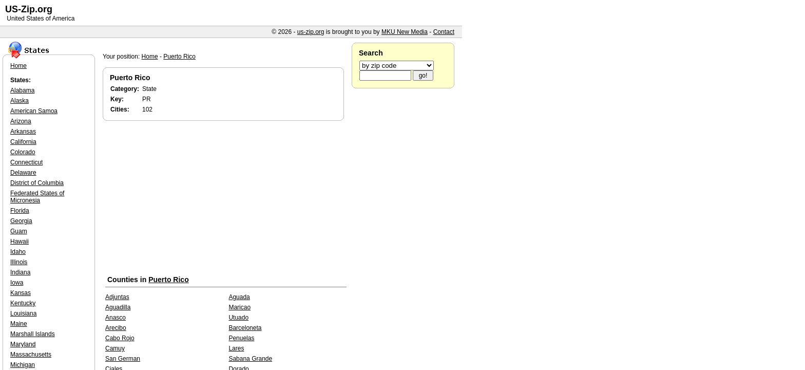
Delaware (23, 172)
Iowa (16, 282)
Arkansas (23, 131)
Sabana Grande (250, 358)
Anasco (115, 317)
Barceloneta (244, 327)
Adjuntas (117, 297)
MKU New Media (404, 31)
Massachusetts (30, 354)
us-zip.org (310, 31)
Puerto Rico (179, 56)
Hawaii (19, 241)
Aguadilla (117, 307)
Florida (19, 210)
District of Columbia (37, 183)
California (23, 141)
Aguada (239, 297)
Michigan (22, 364)
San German (122, 358)
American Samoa (33, 111)
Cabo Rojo (120, 338)
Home (150, 56)
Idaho (18, 251)
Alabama (22, 90)
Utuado (238, 317)
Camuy (115, 348)
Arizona (20, 121)
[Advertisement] (226, 200)
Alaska (19, 100)
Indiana (20, 272)
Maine (18, 323)
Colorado (22, 152)
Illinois (18, 262)
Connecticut (26, 162)
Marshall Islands (32, 334)
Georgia (21, 221)
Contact (443, 31)
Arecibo (115, 327)
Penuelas (241, 338)
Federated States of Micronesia (37, 197)
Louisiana (23, 313)
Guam (18, 231)
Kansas (20, 293)
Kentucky (22, 303)
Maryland (22, 344)
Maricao (239, 307)
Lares (236, 348)
